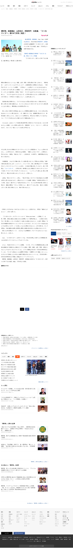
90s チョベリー (43, 521)
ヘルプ (64, 525)
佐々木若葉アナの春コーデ (8, 378)
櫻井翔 (29, 39)
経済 (2, 516)
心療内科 (47, 537)
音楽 (10, 518)
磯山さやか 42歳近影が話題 (8, 364)
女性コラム (42, 516)
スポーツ (26, 5)
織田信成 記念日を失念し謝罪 (8, 369)
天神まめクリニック (40, 537)
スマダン (41, 514)
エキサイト (70, 2)
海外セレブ (11, 519)
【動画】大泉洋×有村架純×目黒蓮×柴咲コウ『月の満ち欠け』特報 (16, 343)
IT (24, 519)
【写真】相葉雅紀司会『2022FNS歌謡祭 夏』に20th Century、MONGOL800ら (18, 338)
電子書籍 (44, 541)
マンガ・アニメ (27, 516)
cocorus (27, 539)
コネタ (33, 516)
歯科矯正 (66, 539)
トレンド (33, 5)
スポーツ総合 (19, 514)
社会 (2, 514)
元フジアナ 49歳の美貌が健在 (8, 366)
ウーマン (44, 539)
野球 (17, 516)
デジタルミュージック (59, 233)
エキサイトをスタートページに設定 (36, 546)
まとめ (2, 519)
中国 (2, 526)
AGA (35, 541)
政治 (2, 518)
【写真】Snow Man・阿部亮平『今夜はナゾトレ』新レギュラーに (16, 342)
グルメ (25, 521)
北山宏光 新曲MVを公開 (7, 371)
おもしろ (40, 5)
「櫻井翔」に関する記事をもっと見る (39, 461)
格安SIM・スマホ (67, 537)
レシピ (48, 539)
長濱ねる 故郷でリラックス (8, 375)
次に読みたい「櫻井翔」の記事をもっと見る (37, 503)
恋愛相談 (36, 539)
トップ (3, 356)
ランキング (60, 5)
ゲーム (25, 518)
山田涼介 (27, 41)
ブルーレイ (53, 233)
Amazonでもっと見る (66, 251)
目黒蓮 (45, 41)
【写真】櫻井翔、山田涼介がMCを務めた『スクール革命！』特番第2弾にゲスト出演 (19, 337)
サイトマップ (65, 523)
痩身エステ (39, 541)
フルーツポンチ (9, 168)
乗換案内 (57, 539)
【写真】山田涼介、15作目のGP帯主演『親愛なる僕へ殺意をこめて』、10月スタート (20, 340)
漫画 (53, 5)
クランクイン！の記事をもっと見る (39, 348)
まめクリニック (32, 537)
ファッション (27, 523)
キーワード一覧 (66, 519)
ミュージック (64, 233)
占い (40, 539)
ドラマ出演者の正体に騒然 (8, 362)
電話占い (61, 537)
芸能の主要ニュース (43, 381)
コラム (47, 5)
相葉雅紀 (34, 39)
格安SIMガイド (5, 539)
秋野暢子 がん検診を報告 (7, 373)
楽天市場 (58, 258)
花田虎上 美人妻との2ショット (9, 360)
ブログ (56, 537)
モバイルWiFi (21, 539)
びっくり (34, 514)
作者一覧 (64, 516)
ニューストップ (64, 2)
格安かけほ (15, 539)
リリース (64, 514)
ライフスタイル (43, 518)
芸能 (19, 5)
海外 (14, 5)
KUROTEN (10, 537)
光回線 (11, 539)
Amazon (53, 258)
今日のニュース (69, 5)
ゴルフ (18, 519)
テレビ (69, 233)
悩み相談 (31, 539)
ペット (33, 519)
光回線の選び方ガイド (17, 537)
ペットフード (30, 541)
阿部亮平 (40, 41)
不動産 (61, 539)
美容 (70, 539)
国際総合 (3, 524)
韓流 (10, 521)
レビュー (26, 514)
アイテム (52, 537)
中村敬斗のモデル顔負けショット (9, 380)
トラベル (41, 519)
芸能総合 (10, 514)
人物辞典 (64, 521)
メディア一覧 (65, 518)
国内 (9, 5)
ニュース (2, 5)
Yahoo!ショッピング (66, 258)
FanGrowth (26, 537)
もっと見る (69, 226)
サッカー (18, 518)
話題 (48, 516)
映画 (10, 516)
